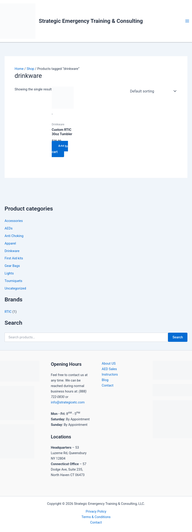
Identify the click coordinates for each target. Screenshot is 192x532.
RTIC (8, 312)
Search (178, 337)
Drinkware (12, 251)
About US (109, 363)
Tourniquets (13, 281)
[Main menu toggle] (187, 21)
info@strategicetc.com (68, 402)
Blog (105, 380)
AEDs (9, 228)
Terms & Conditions (96, 517)
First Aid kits (14, 258)
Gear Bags (12, 266)
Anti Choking (14, 236)
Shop (30, 69)
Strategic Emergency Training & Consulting (91, 21)
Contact (108, 385)
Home (19, 69)
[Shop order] (152, 91)
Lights (9, 273)
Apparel (10, 243)
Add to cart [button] (60, 149)
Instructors (110, 374)
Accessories (14, 221)
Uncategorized (15, 288)
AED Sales (109, 369)
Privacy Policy (96, 511)
